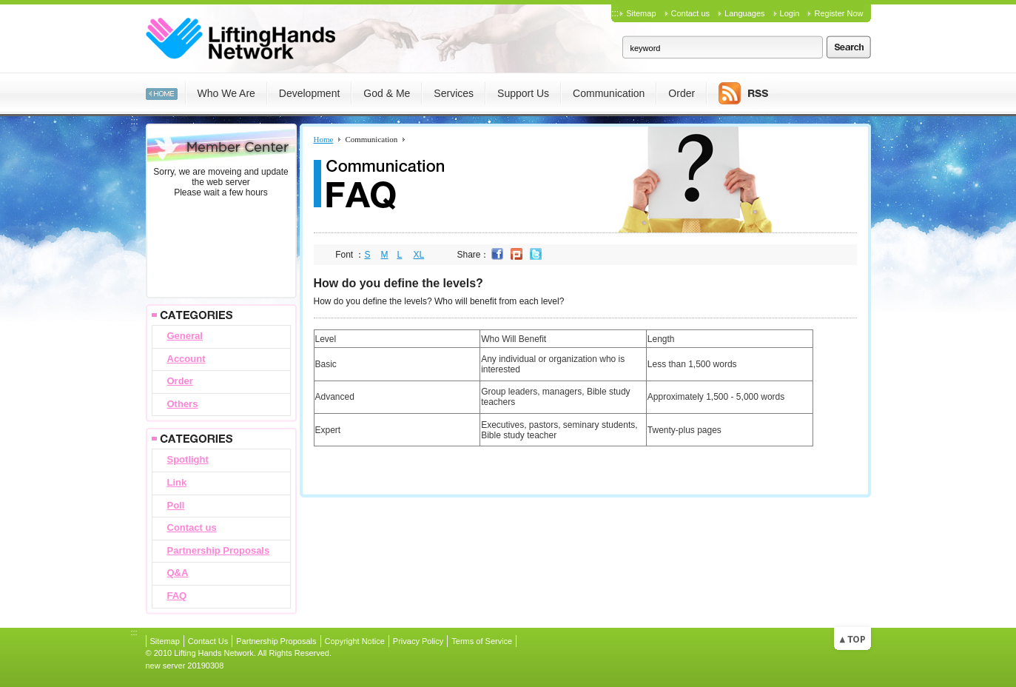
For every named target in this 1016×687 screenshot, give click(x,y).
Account (186, 358)
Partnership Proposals (218, 550)
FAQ (177, 595)
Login (790, 13)
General (185, 335)
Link (177, 482)
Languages (744, 13)
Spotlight (188, 459)
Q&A (178, 572)
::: (615, 13)
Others (182, 403)
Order (180, 380)
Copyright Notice (355, 641)
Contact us (690, 13)
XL (419, 254)
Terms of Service (481, 641)
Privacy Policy (418, 641)
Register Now (838, 13)
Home (324, 139)
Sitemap (641, 13)
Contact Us (208, 641)
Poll (176, 505)
